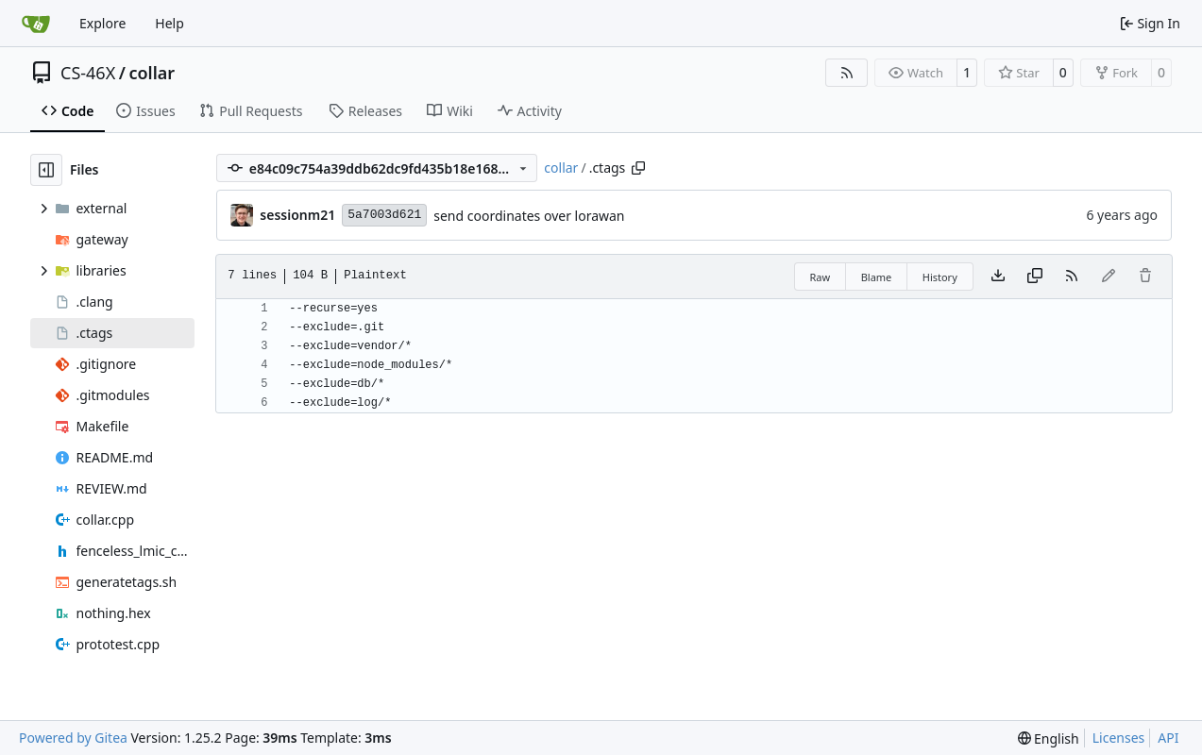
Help (169, 23)
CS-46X (87, 72)
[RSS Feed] (847, 73)
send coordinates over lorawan (528, 216)
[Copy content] (1035, 276)
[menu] (1048, 738)
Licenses (1118, 738)
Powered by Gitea (73, 738)
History (940, 277)
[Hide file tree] (46, 170)
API (1168, 738)
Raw (820, 277)
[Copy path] (638, 168)
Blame (876, 277)
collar (151, 72)
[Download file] (998, 276)
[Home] (35, 24)
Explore (102, 23)
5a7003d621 (384, 215)
